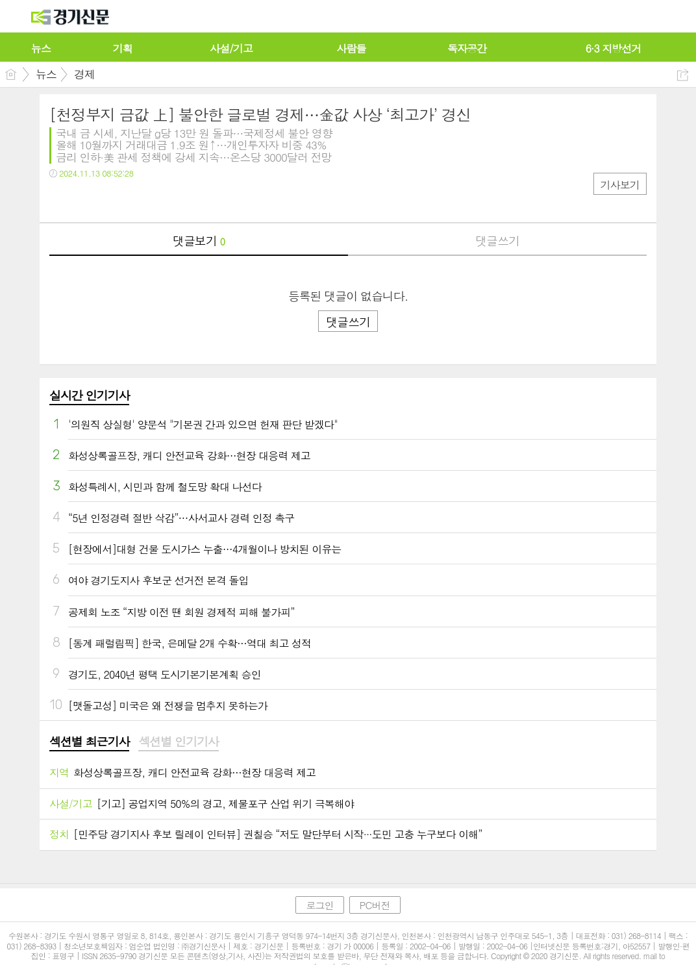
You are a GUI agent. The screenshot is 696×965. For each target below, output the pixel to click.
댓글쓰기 (497, 240)
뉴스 (46, 74)
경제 (84, 74)
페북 (60, 199)
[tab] (89, 742)
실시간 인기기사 (89, 395)
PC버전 (375, 905)
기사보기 (620, 184)
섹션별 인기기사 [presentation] (178, 741)
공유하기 (682, 75)
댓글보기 (199, 240)
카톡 (112, 199)
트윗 (86, 199)
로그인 (319, 905)
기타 (138, 199)
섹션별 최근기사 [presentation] (89, 741)
